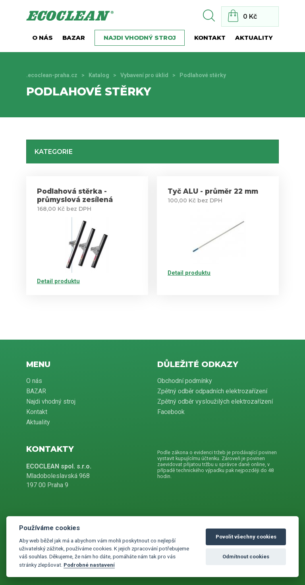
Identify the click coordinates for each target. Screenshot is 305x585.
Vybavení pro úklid (144, 75)
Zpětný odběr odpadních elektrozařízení (212, 391)
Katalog (99, 75)
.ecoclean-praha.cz (51, 75)
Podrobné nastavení (89, 565)
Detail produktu (58, 281)
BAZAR (73, 37)
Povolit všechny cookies (246, 537)
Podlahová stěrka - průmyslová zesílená (75, 195)
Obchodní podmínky (184, 381)
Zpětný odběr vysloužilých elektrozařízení (215, 401)
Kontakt (210, 37)
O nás (42, 37)
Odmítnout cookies (245, 557)
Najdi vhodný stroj (140, 37)
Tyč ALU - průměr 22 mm (213, 191)
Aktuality (254, 37)
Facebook (171, 412)
